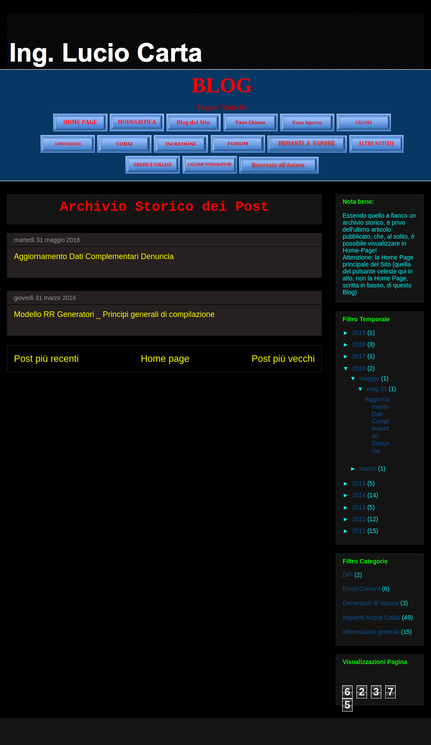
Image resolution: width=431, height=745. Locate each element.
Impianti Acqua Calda (371, 617)
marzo (368, 468)
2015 (359, 483)
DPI (348, 574)
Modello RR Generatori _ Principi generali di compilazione (114, 314)
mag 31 (378, 388)
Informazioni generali (371, 631)
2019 (359, 332)
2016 (359, 368)
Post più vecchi (283, 358)
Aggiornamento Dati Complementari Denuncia (94, 256)
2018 (359, 344)
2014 (359, 495)
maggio (370, 378)
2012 (359, 519)
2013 (359, 507)
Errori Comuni (361, 588)
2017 (359, 356)
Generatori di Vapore (371, 603)
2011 (359, 530)
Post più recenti (46, 358)
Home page (165, 358)
